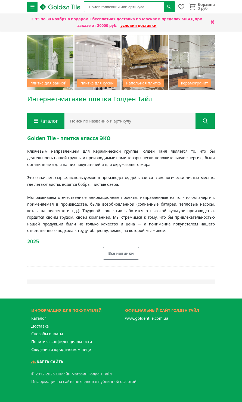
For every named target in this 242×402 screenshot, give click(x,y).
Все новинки (121, 253)
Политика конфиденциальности (61, 341)
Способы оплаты (47, 333)
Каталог (38, 318)
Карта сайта (47, 361)
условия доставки (138, 25)
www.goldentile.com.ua (146, 318)
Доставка (40, 326)
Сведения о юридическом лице (61, 349)
